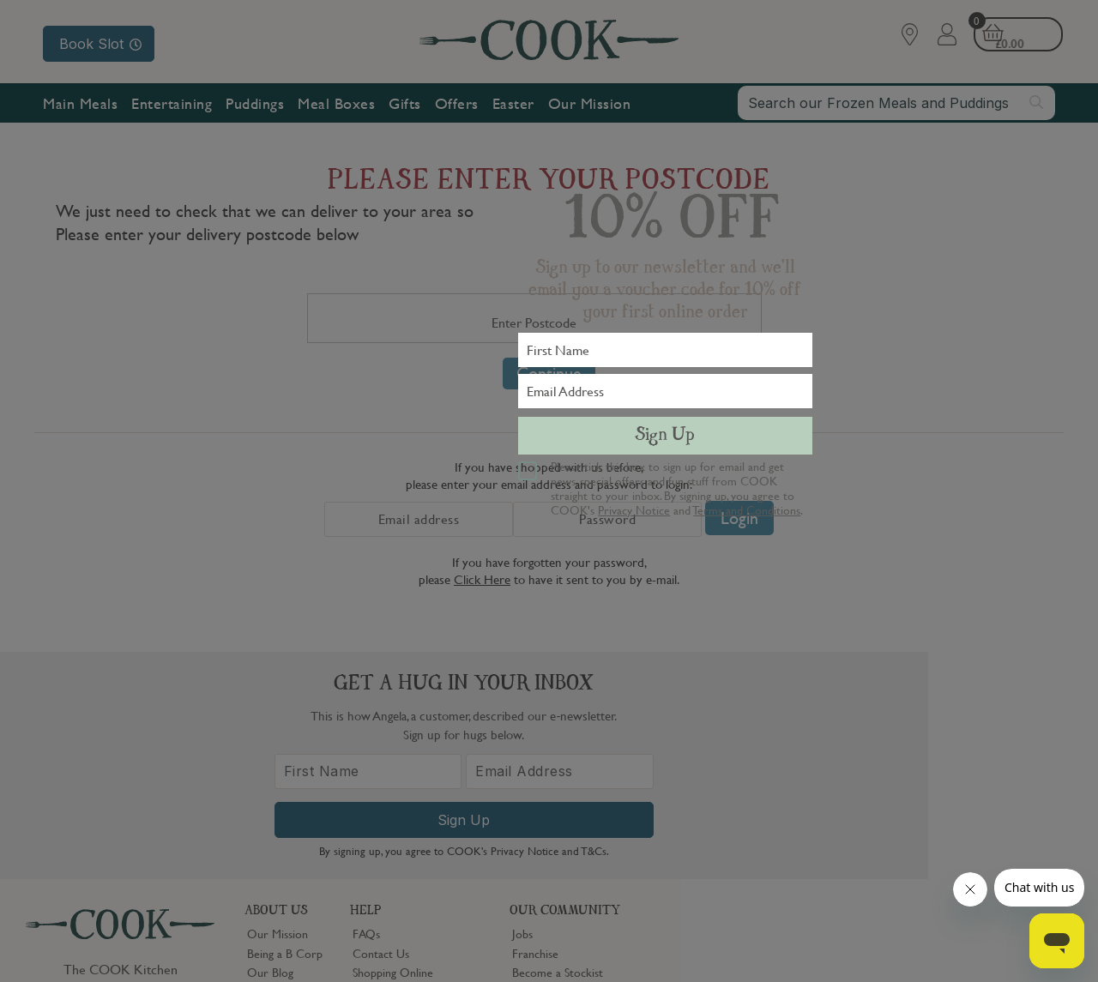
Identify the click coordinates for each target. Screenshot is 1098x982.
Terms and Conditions (746, 509)
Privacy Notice (634, 509)
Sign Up (665, 435)
